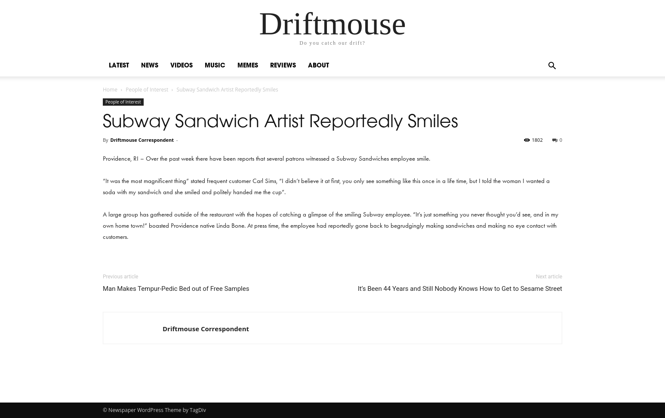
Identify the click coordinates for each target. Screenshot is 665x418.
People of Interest (147, 89)
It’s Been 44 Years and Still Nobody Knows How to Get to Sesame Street (460, 289)
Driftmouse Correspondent (141, 140)
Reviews (283, 66)
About (318, 66)
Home (110, 89)
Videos (181, 66)
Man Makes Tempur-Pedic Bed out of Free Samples (176, 289)
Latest (119, 66)
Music (215, 66)
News (149, 66)
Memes (247, 66)
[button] (552, 67)
